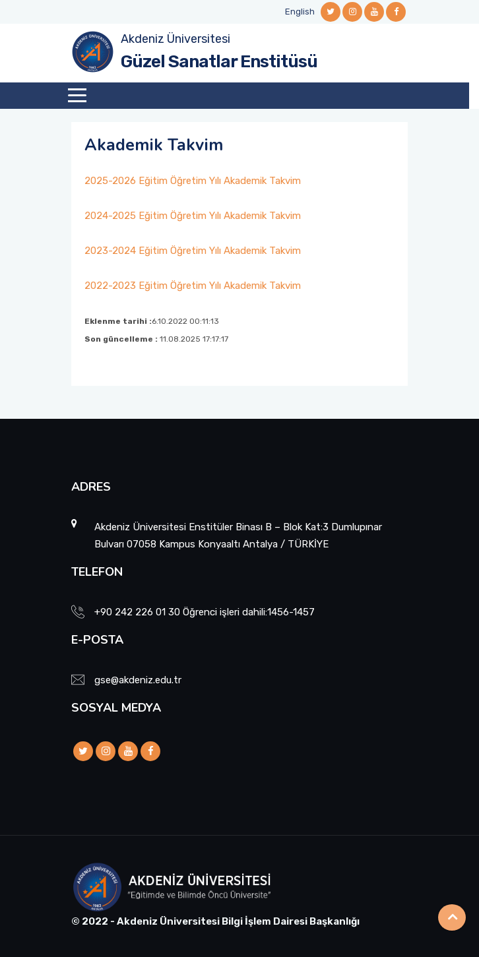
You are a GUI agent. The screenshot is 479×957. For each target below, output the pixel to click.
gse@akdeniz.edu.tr (137, 680)
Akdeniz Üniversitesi (175, 39)
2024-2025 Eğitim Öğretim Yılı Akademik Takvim (192, 216)
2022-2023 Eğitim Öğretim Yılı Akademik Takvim (192, 286)
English (300, 11)
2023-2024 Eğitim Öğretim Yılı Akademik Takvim (192, 251)
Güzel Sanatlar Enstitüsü (219, 61)
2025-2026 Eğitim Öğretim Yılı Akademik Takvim (192, 181)
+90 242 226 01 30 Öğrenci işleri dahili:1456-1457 (204, 612)
